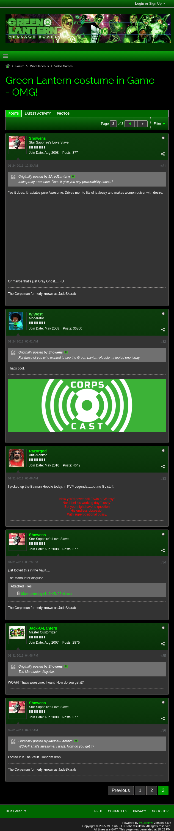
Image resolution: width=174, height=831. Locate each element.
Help (98, 811)
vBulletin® (146, 822)
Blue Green (16, 811)
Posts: (66, 153)
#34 (163, 562)
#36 (163, 730)
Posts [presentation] (14, 113)
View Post (73, 176)
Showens (37, 138)
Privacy (139, 811)
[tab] (13, 113)
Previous (121, 790)
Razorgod (38, 451)
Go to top (160, 811)
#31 (163, 166)
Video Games (63, 66)
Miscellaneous (39, 66)
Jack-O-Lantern (43, 628)
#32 (163, 342)
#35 (163, 656)
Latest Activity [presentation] (38, 113)
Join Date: (36, 153)
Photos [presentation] (63, 113)
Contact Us (118, 811)
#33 (163, 479)
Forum (19, 66)
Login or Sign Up (150, 4)
